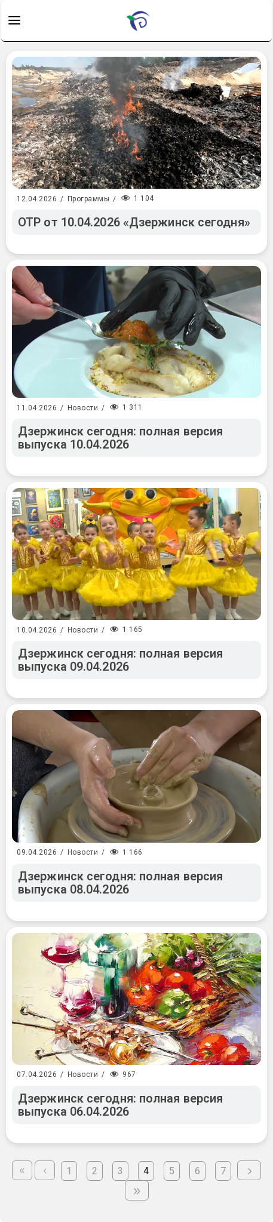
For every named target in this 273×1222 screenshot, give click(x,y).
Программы (89, 199)
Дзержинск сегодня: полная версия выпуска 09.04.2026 (120, 660)
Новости (83, 408)
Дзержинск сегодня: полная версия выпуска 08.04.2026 (120, 882)
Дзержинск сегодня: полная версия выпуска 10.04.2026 (120, 438)
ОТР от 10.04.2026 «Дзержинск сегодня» (134, 222)
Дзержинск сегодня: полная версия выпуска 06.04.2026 (120, 1105)
